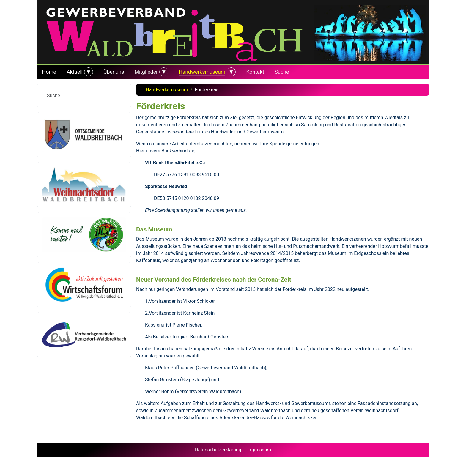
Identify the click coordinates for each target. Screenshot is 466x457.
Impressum (259, 450)
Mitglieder (146, 72)
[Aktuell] (88, 71)
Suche (282, 72)
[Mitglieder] (163, 71)
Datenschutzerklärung (218, 450)
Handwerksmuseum (202, 72)
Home (49, 72)
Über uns (113, 72)
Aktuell (75, 72)
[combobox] (77, 95)
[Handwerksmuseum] (230, 71)
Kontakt (255, 72)
